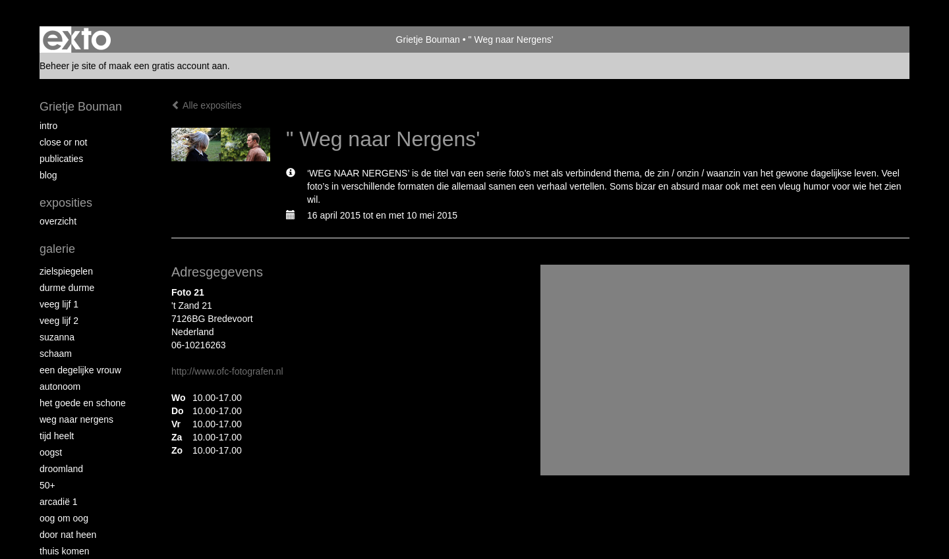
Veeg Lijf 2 (59, 320)
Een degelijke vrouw (80, 370)
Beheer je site (68, 66)
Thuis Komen (64, 551)
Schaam (56, 353)
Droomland (61, 469)
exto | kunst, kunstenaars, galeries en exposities (77, 39)
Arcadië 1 (59, 501)
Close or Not (63, 142)
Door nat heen (68, 534)
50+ (47, 485)
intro (48, 125)
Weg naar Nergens (76, 419)
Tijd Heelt (57, 436)
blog (48, 175)
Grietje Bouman (428, 39)
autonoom (60, 386)
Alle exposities (206, 105)
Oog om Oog (64, 518)
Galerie (57, 248)
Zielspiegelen (66, 271)
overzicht (58, 221)
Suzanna (57, 337)
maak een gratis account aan (168, 66)
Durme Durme (67, 287)
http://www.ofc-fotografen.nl (227, 371)
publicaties (61, 158)
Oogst (51, 452)
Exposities (66, 202)
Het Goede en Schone (83, 403)
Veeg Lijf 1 (59, 304)
